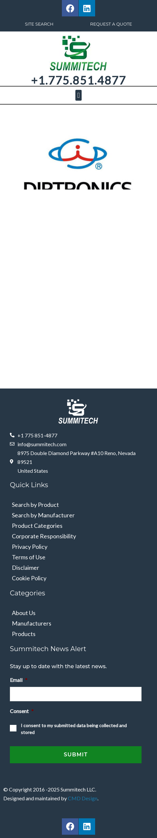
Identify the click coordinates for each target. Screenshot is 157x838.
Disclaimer (25, 567)
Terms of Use (28, 557)
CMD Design (82, 798)
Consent (22, 711)
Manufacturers (31, 623)
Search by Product (35, 504)
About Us (24, 612)
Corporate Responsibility (44, 536)
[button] (78, 95)
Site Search (39, 24)
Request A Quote (111, 24)
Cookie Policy (29, 578)
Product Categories (37, 525)
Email (18, 680)
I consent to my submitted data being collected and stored (74, 729)
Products (24, 633)
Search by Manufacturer (43, 515)
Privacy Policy (29, 546)
